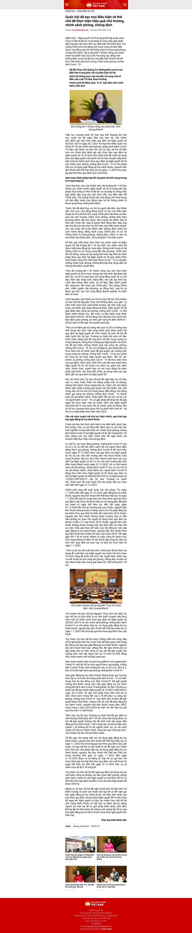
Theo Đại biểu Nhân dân (79, 30)
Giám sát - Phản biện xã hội (79, 11)
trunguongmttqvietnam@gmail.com (98, 926)
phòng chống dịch (81, 826)
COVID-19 (95, 826)
